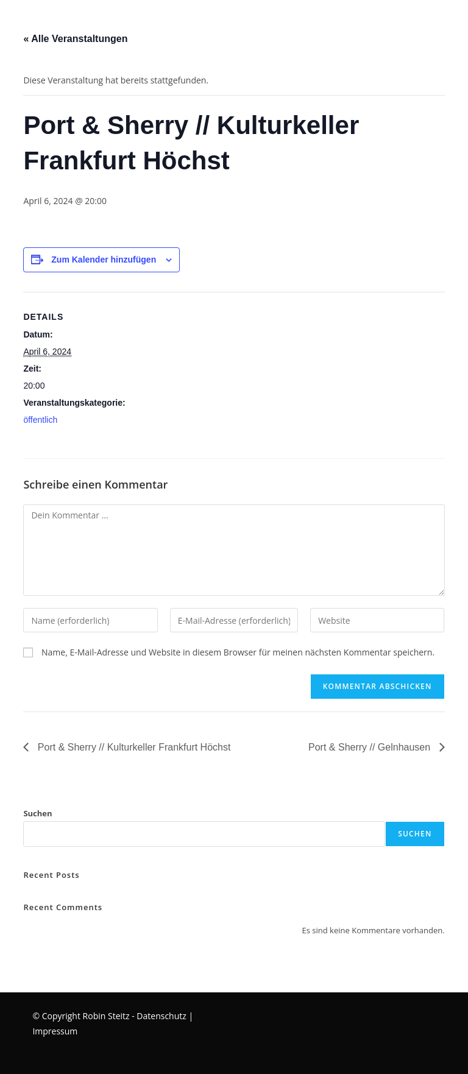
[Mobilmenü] (2, 20)
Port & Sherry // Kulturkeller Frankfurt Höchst (132, 747)
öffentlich (40, 420)
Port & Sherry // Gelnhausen (370, 747)
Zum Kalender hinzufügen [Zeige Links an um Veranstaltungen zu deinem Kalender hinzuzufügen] (103, 259)
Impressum (54, 1031)
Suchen (37, 813)
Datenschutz (161, 1016)
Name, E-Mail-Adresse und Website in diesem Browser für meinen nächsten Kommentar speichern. (237, 652)
